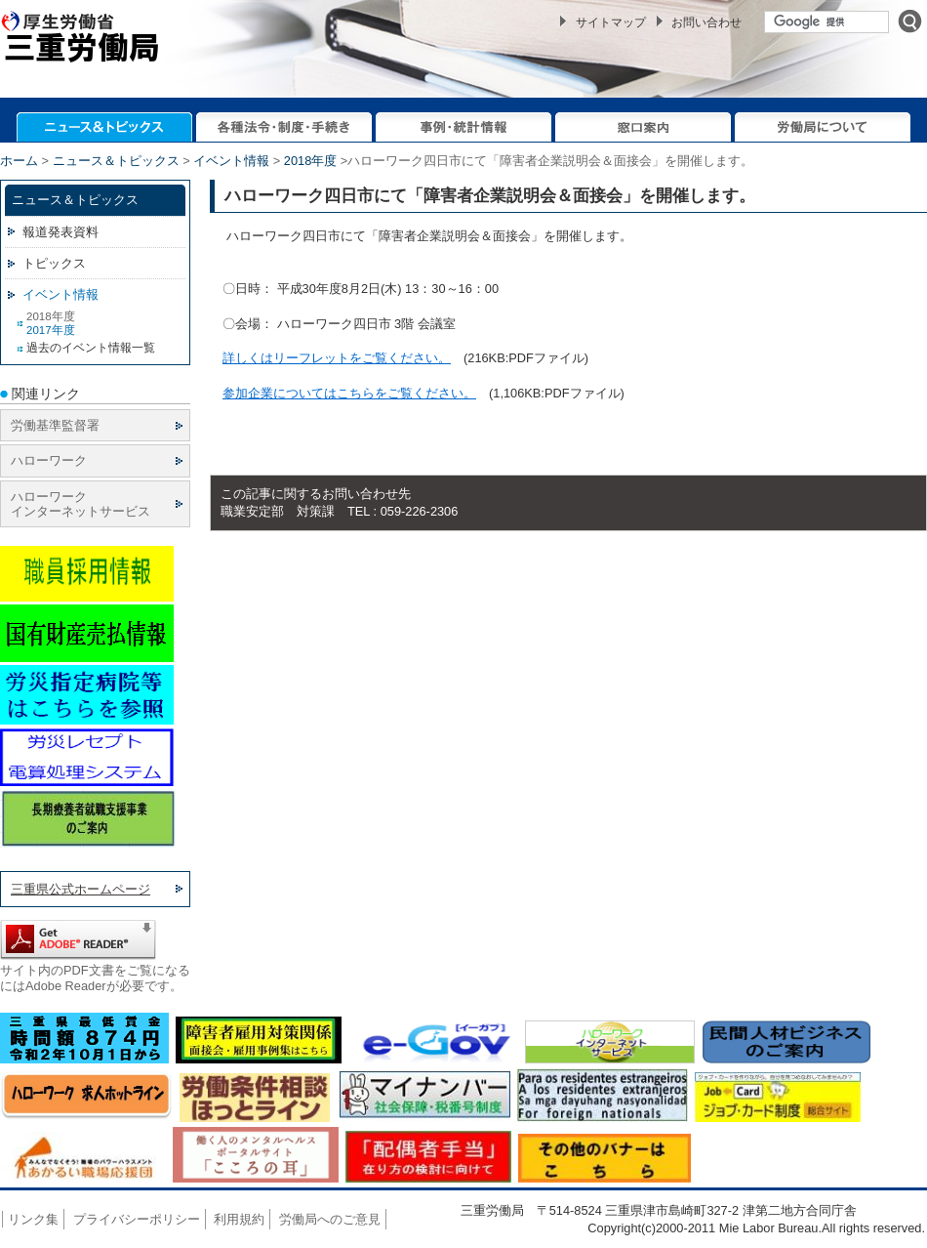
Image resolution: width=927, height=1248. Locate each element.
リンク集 (33, 1219)
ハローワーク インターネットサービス (80, 504)
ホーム (19, 160)
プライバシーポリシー (136, 1219)
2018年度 (310, 160)
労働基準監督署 (55, 425)
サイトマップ (611, 22)
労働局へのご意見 (330, 1219)
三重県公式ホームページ (80, 889)
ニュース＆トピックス (116, 160)
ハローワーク (49, 460)
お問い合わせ (706, 22)
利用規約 (239, 1219)
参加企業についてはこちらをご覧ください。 (349, 393)
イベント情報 (231, 160)
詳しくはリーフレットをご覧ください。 (336, 358)
